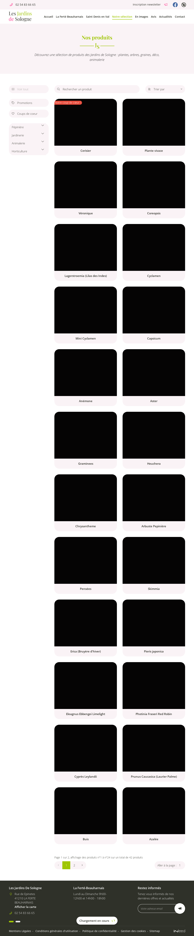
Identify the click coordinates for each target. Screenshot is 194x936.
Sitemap (154, 931)
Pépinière (18, 127)
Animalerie (18, 143)
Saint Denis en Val (97, 16)
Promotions (22, 103)
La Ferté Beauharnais (69, 16)
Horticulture (19, 151)
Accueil (48, 16)
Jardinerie (18, 135)
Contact (180, 16)
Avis (153, 16)
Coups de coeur (25, 114)
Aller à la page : (171, 865)
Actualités (165, 16)
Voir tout (20, 89)
